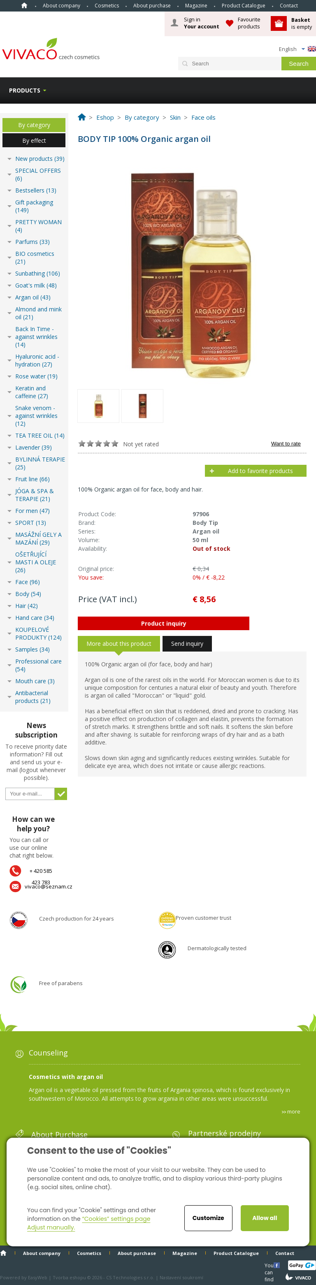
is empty (301, 23)
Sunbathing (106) (37, 273)
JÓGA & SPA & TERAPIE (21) (34, 495)
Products (24, 90)
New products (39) (40, 158)
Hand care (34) (34, 618)
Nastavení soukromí (181, 1277)
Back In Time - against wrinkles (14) (36, 336)
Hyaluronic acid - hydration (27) (37, 360)
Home (24, 5)
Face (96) (27, 582)
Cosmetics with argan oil (66, 1077)
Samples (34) (32, 649)
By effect (34, 140)
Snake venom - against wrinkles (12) (36, 415)
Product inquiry (163, 623)
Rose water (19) (36, 376)
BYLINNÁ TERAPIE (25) (40, 463)
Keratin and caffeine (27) (31, 392)
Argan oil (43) (33, 297)
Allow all (264, 1218)
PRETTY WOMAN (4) (38, 226)
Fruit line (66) (32, 479)
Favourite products (249, 23)
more (293, 1111)
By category (34, 125)
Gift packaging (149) (34, 206)
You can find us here (270, 1265)
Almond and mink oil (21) (38, 313)
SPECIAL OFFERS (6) (38, 174)
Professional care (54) (38, 665)
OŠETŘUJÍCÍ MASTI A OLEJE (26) (35, 562)
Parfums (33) (32, 242)
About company (61, 5)
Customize (208, 1218)
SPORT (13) (30, 523)
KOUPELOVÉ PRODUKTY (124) (38, 633)
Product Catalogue (243, 5)
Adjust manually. (51, 1227)
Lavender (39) (33, 447)
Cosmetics (107, 5)
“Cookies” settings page (116, 1219)
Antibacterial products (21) (33, 697)
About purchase (152, 5)
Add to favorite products (260, 471)
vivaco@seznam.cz (48, 886)
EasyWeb (37, 1277)
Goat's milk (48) (36, 285)
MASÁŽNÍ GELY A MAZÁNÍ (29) (38, 538)
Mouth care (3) (35, 681)
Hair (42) (26, 606)
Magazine (196, 5)
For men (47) (32, 511)
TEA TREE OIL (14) (40, 435)
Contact (289, 5)
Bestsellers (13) (35, 190)
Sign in (201, 23)
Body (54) (28, 594)
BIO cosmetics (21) (34, 257)
